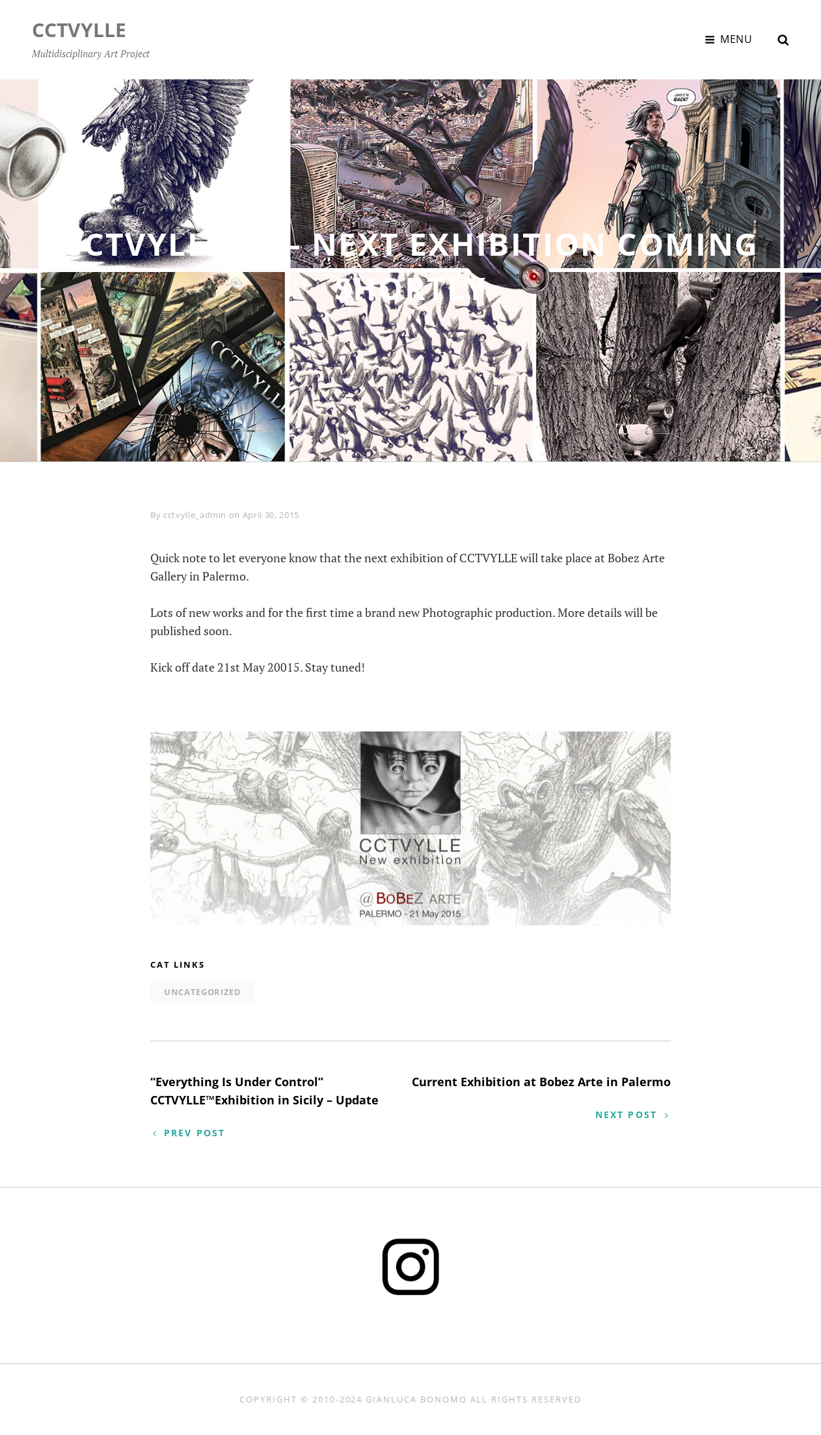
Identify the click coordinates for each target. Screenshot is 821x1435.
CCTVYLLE (79, 29)
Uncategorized (202, 992)
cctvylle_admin (194, 515)
